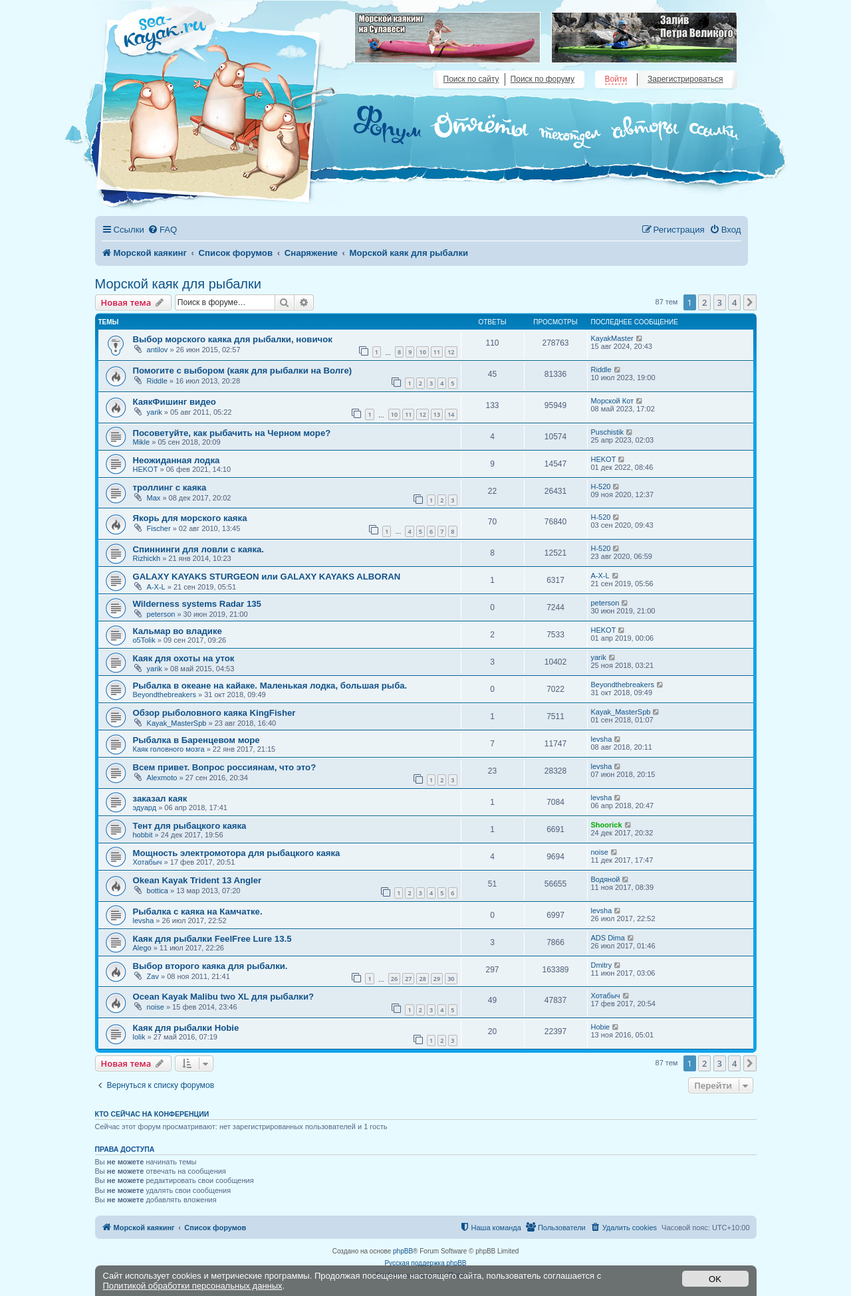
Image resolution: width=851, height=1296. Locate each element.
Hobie (600, 1027)
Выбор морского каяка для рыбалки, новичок (232, 339)
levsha (601, 739)
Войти (616, 79)
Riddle (157, 381)
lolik (139, 1037)
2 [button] (704, 302)
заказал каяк (160, 799)
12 (450, 352)
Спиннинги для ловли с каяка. (199, 549)
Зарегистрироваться (685, 79)
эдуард (145, 807)
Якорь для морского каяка (190, 518)
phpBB (403, 1251)
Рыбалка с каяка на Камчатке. (198, 912)
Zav (153, 976)
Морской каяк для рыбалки (178, 283)
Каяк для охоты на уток (184, 658)
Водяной (605, 879)
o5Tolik (144, 640)
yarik (154, 412)
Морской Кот (612, 401)
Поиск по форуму (542, 79)
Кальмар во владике (177, 631)
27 (408, 978)
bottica (157, 891)
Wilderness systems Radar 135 (197, 604)
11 (436, 352)
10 (422, 352)
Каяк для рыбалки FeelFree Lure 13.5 (212, 939)
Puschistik (607, 432)
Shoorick (606, 825)
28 (422, 978)
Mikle (141, 442)
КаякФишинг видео (174, 402)
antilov (157, 350)
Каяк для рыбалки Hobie (186, 1028)
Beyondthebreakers (164, 695)
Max (154, 498)
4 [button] (734, 302)
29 (436, 978)
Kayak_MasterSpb (177, 723)
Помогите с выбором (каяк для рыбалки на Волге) (242, 371)
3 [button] (719, 302)
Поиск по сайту (471, 79)
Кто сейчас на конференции (152, 1114)
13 (436, 414)
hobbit (143, 835)
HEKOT (145, 469)
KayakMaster (612, 338)
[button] (750, 302)
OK (715, 1279)
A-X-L (156, 587)
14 (450, 414)
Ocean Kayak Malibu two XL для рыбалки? (223, 997)
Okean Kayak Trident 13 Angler (197, 880)
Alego (142, 948)
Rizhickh (147, 558)
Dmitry (601, 965)
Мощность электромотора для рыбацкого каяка (236, 853)
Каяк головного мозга (169, 749)
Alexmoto (162, 778)
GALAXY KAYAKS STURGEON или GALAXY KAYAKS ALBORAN (267, 577)
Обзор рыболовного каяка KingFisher (214, 713)
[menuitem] (162, 229)
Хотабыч (147, 862)
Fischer (159, 528)
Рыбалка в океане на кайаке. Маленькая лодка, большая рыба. (270, 686)
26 (394, 978)
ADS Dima (608, 938)
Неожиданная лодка (176, 460)
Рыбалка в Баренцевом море (196, 740)
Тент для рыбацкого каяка (190, 826)
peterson (161, 614)
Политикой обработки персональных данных (193, 1286)
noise (599, 852)
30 (450, 978)
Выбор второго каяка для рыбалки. (210, 966)
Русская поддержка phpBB (425, 1263)
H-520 (601, 486)
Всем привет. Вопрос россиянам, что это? (224, 767)
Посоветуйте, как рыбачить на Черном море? (232, 433)
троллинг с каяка (170, 487)
